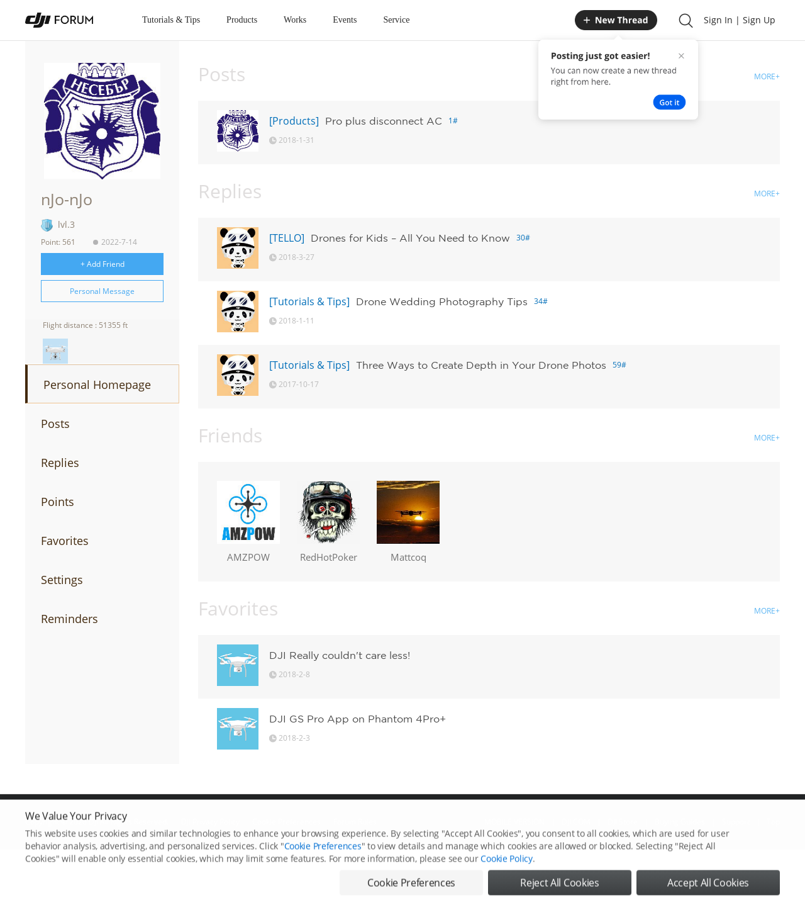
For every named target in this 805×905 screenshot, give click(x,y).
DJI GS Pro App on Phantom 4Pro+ (357, 718)
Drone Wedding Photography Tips (442, 301)
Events (345, 20)
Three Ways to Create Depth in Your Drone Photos (481, 365)
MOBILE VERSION (514, 821)
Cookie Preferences (286, 821)
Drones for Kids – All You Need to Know (410, 238)
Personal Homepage (97, 384)
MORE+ (767, 76)
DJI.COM (576, 821)
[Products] (294, 121)
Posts (55, 423)
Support (736, 821)
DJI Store (623, 821)
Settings (62, 579)
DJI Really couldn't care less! (339, 655)
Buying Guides (680, 821)
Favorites (65, 540)
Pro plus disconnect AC (383, 120)
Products (241, 20)
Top (773, 821)
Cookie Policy (506, 881)
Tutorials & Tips (171, 20)
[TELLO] (286, 238)
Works (295, 20)
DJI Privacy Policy (210, 821)
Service (396, 20)
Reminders (69, 618)
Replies (60, 462)
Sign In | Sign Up (739, 20)
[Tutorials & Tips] (309, 301)
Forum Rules (355, 821)
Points (57, 501)
